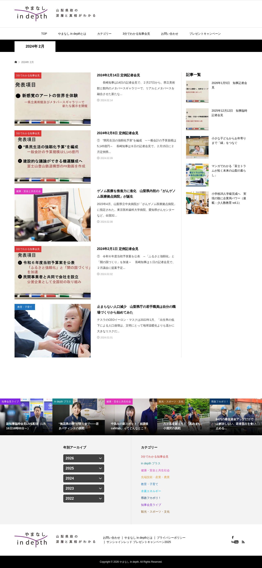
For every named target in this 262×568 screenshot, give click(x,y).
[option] (26, 417)
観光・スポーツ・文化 (155, 511)
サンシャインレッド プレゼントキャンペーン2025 (138, 542)
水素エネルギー (151, 491)
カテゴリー (104, 33)
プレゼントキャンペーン (205, 33)
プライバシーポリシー (171, 537)
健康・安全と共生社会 (155, 470)
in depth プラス (151, 463)
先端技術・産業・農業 (155, 477)
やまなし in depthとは (72, 33)
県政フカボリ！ (151, 497)
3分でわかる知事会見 (136, 33)
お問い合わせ (169, 33)
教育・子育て (149, 484)
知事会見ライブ (151, 504)
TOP (44, 33)
